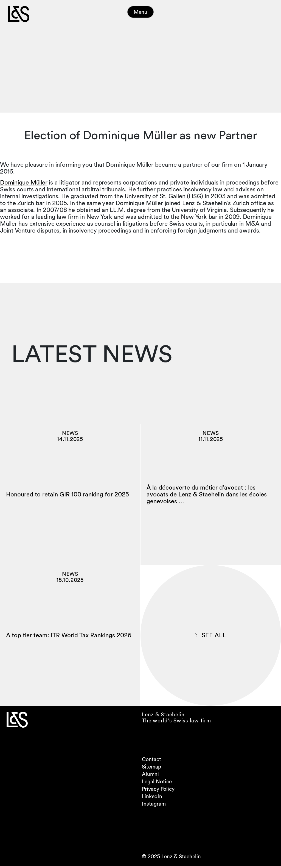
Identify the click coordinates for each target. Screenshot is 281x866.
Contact (151, 759)
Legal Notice (157, 781)
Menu (140, 12)
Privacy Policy (158, 789)
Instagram (154, 804)
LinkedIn (152, 796)
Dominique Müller (23, 182)
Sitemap (151, 767)
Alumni (150, 774)
